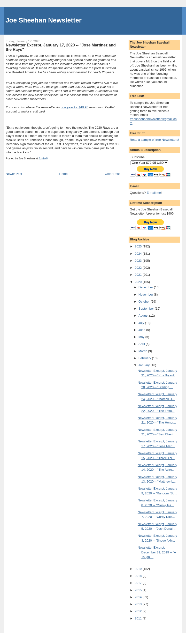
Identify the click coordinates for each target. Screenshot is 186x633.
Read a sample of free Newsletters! (154, 139)
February (145, 358)
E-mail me (154, 192)
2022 (139, 267)
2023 (139, 260)
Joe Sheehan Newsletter (44, 20)
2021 (139, 274)
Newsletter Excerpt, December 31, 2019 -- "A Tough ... (157, 552)
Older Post (112, 174)
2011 (139, 618)
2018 (139, 576)
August (144, 315)
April (142, 344)
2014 (139, 597)
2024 (139, 253)
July (142, 323)
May (142, 337)
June (142, 330)
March (143, 351)
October (145, 301)
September (147, 308)
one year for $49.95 (74, 107)
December (146, 287)
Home (63, 174)
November (146, 294)
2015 (139, 590)
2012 (139, 611)
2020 (139, 282)
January (145, 365)
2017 (139, 583)
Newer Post (14, 174)
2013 (139, 604)
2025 (139, 246)
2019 (139, 569)
